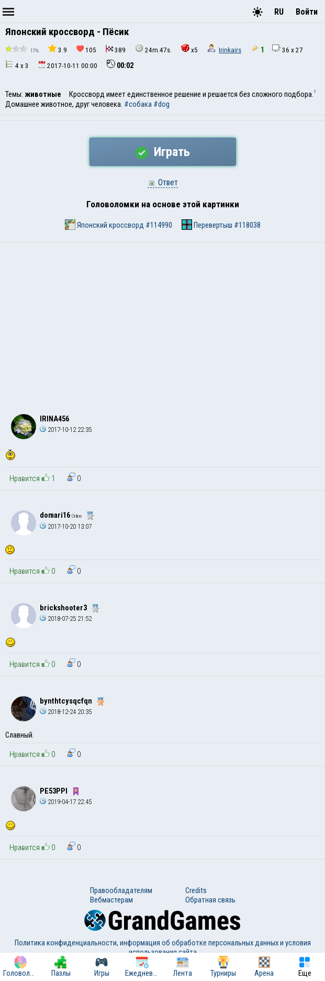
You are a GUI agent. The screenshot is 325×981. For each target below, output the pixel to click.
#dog (161, 104)
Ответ (163, 182)
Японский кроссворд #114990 (118, 224)
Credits (196, 890)
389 (116, 49)
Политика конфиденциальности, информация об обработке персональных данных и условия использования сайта (163, 947)
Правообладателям (121, 890)
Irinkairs (230, 50)
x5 (189, 49)
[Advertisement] (162, 321)
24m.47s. (153, 49)
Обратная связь (210, 900)
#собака (138, 104)
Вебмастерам (111, 900)
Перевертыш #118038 (221, 224)
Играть (163, 151)
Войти (307, 12)
